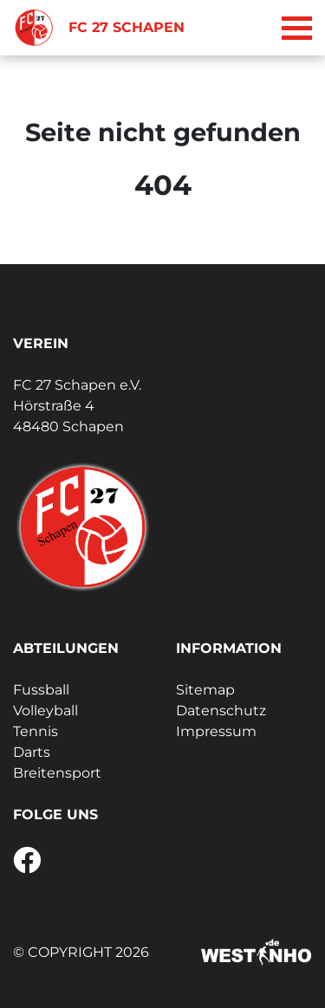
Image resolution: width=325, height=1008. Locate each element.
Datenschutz (221, 710)
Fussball (41, 690)
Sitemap (205, 690)
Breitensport (57, 773)
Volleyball (45, 710)
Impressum (216, 731)
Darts (31, 752)
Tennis (35, 731)
